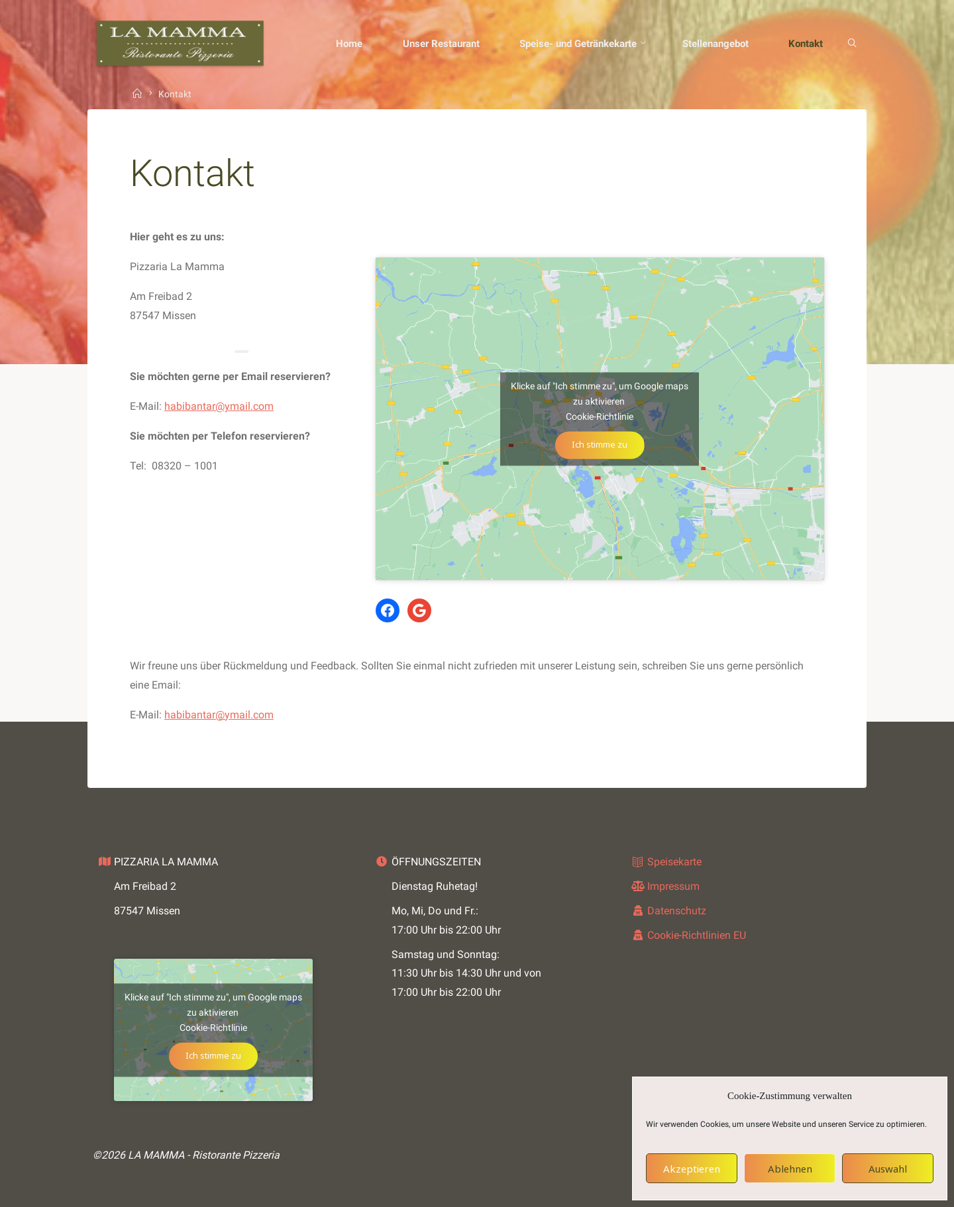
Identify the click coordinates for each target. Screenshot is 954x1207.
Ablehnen (790, 1168)
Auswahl (888, 1168)
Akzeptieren (691, 1168)
